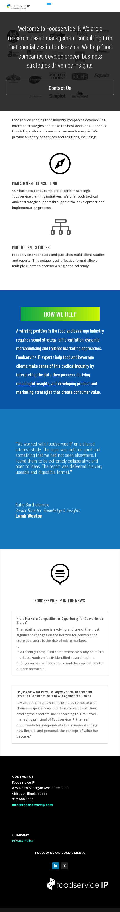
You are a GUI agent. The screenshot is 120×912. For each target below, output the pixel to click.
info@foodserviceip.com (32, 804)
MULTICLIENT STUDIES (31, 247)
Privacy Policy (23, 840)
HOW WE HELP (60, 314)
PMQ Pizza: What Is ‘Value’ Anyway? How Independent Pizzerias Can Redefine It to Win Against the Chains (54, 693)
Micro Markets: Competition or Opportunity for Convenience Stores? (59, 620)
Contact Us (60, 88)
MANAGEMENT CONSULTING (34, 183)
